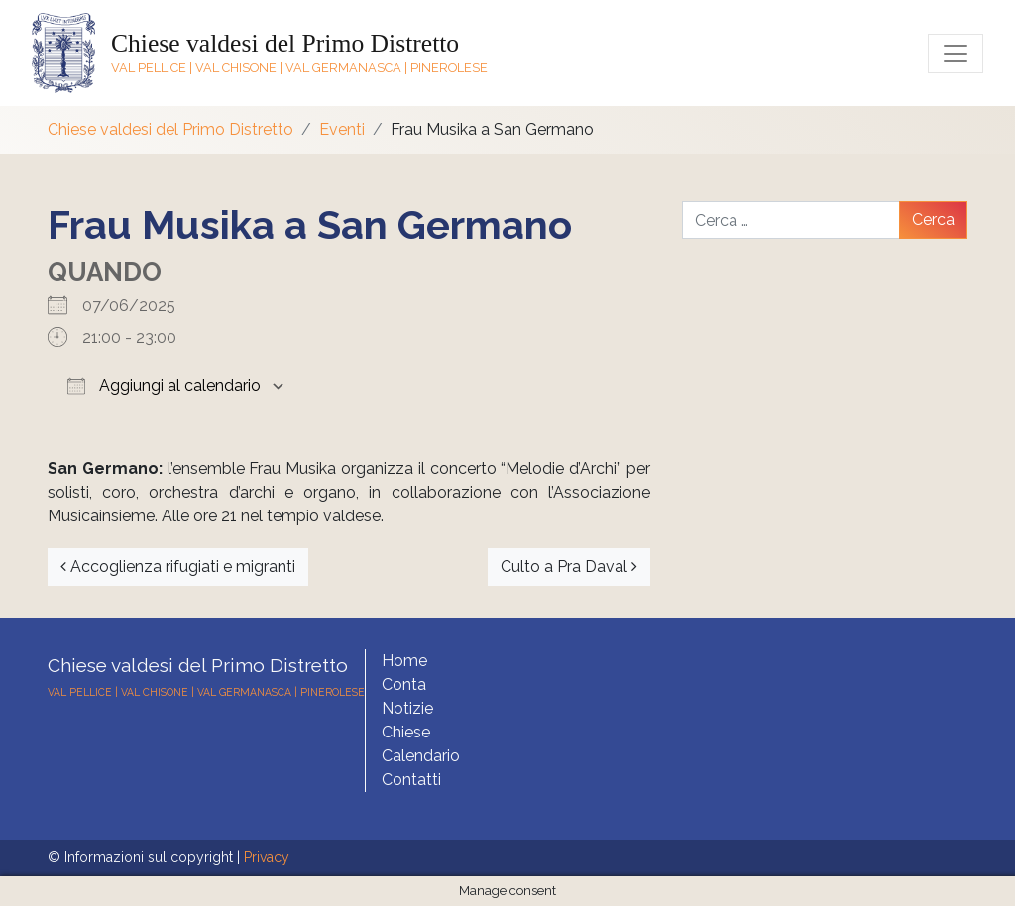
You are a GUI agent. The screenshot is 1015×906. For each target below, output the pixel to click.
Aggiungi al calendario (164, 385)
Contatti (411, 779)
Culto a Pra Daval (569, 566)
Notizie (407, 708)
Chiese (406, 732)
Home (404, 660)
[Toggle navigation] (955, 53)
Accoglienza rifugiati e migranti (177, 566)
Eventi (342, 129)
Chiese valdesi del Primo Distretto (285, 43)
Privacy (266, 857)
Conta (404, 684)
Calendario (421, 755)
